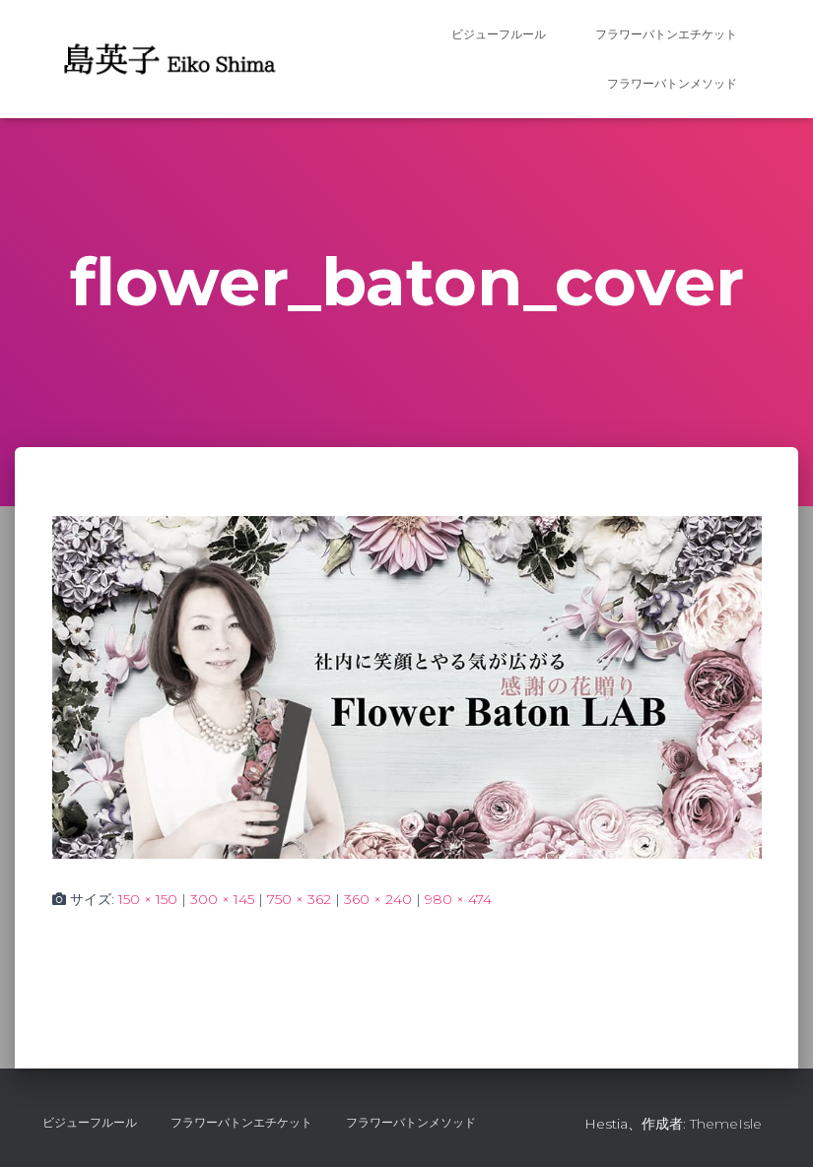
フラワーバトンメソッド (672, 83)
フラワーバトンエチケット (666, 34)
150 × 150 (147, 899)
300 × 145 (222, 899)
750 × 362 (299, 899)
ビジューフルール (498, 34)
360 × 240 (378, 899)
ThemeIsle (726, 1124)
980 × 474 (458, 899)
